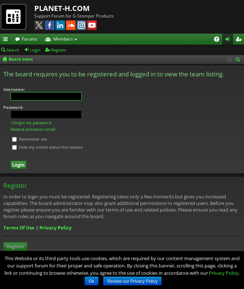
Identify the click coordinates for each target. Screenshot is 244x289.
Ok (91, 281)
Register (58, 50)
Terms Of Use (19, 227)
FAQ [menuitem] (219, 40)
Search (13, 50)
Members (63, 39)
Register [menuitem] (240, 40)
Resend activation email (33, 129)
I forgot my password (31, 122)
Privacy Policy (55, 227)
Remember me (29, 139)
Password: (13, 107)
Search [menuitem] (238, 60)
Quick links (7, 40)
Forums (29, 39)
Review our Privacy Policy (132, 281)
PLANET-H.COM (62, 8)
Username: (14, 89)
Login (35, 50)
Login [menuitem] (229, 40)
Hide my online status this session (47, 147)
